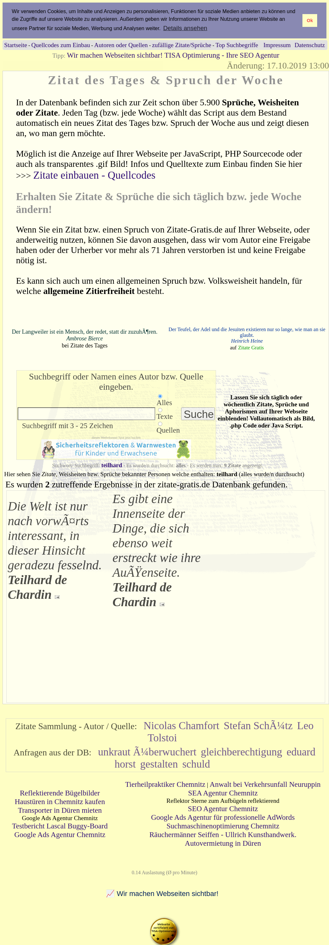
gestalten (159, 764)
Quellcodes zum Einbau (60, 44)
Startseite (15, 44)
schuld (196, 764)
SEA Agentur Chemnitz (223, 792)
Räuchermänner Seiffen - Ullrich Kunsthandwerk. (222, 834)
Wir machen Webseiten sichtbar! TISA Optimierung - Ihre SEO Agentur (173, 55)
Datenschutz (309, 44)
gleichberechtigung (241, 751)
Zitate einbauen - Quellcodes (94, 175)
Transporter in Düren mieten (60, 810)
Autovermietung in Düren (223, 843)
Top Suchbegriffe (236, 44)
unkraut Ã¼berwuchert (147, 751)
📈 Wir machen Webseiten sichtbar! (162, 894)
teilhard (111, 464)
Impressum (277, 44)
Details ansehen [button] (185, 28)
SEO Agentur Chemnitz (223, 808)
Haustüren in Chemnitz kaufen (60, 801)
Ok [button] (310, 20)
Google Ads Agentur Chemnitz (60, 834)
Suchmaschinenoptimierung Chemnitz (222, 825)
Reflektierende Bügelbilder (60, 792)
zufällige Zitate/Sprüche (181, 44)
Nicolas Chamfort (182, 725)
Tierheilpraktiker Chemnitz (165, 784)
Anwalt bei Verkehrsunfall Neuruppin (265, 784)
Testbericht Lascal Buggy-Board (60, 825)
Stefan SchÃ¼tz (258, 725)
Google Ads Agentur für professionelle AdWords (223, 817)
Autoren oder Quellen (121, 44)
